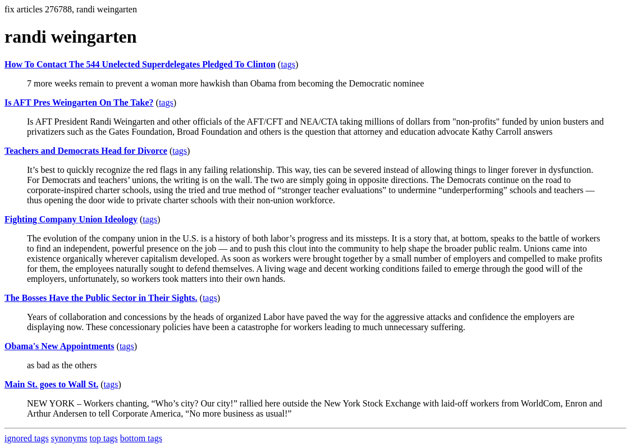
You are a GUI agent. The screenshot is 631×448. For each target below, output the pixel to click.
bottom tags (141, 438)
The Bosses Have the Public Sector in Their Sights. (101, 298)
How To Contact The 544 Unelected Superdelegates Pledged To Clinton (140, 64)
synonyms (69, 438)
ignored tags (26, 438)
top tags (104, 438)
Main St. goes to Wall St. (51, 384)
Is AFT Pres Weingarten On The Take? (79, 102)
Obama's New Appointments (59, 346)
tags (288, 64)
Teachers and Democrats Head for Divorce (85, 151)
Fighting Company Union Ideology (71, 219)
